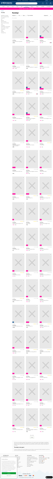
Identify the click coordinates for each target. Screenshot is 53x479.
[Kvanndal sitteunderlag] (18, 265)
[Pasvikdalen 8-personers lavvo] (18, 317)
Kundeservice (5, 456)
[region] (9, 467)
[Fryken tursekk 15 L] (32, 188)
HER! (33, 8)
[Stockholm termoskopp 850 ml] (32, 342)
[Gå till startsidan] (6, 3)
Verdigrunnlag (17, 457)
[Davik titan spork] (32, 394)
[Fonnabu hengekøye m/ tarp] (18, 291)
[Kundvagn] (50, 3)
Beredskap (29, 466)
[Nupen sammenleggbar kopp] (45, 214)
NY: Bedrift (48, 6)
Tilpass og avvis (9, 475)
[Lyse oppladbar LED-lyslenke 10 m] (45, 83)
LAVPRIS (42, 6)
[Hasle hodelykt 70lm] (18, 240)
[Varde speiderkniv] (45, 32)
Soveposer (3, 25)
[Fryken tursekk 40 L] (18, 188)
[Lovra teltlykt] (45, 135)
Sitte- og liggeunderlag (5, 16)
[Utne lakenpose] (45, 394)
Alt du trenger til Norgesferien (32, 457)
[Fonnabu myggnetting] (45, 368)
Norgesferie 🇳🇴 (41, 456)
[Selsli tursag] (32, 214)
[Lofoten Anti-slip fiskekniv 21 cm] (18, 394)
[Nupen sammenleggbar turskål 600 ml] (18, 368)
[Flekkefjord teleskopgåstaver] (18, 109)
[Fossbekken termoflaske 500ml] (45, 342)
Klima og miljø (17, 458)
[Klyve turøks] (32, 291)
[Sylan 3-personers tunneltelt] (45, 58)
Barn (17, 6)
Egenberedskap (3, 21)
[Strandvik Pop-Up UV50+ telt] (18, 162)
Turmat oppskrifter (30, 465)
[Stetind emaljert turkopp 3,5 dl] (45, 188)
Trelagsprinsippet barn (31, 456)
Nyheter (32, 6)
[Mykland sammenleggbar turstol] (18, 83)
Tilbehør (2, 31)
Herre (13, 6)
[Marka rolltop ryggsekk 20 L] (32, 368)
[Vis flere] (32, 437)
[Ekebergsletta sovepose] (32, 135)
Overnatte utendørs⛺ (42, 458)
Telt (1, 19)
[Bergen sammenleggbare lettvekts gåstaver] (32, 162)
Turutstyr (26, 6)
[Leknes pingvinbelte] (45, 162)
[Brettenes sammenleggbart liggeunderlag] (32, 109)
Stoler (2, 30)
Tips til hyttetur (41, 463)
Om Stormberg (17, 456)
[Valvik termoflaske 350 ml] (32, 240)
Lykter (2, 24)
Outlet (37, 6)
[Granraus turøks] (32, 265)
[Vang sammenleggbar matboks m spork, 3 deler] (32, 420)
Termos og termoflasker (5, 22)
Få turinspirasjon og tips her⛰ (44, 457)
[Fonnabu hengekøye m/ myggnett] (32, 58)
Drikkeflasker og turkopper (5, 26)
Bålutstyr (2, 20)
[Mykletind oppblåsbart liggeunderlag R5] (18, 135)
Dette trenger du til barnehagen (32, 458)
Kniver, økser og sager (5, 27)
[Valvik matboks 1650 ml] (32, 32)
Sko (21, 6)
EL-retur (28, 463)
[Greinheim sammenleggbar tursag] (45, 109)
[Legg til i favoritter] (23, 21)
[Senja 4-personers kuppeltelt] (18, 32)
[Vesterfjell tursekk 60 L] (18, 58)
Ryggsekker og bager (5, 15)
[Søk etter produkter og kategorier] (27, 3)
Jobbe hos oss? (17, 467)
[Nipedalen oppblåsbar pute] (45, 317)
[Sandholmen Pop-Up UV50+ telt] (45, 265)
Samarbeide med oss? (19, 466)
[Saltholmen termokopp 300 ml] (18, 420)
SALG (3, 6)
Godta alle (8, 473)
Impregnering (3, 32)
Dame (8, 6)
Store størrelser (29, 464)
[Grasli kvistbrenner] (45, 420)
